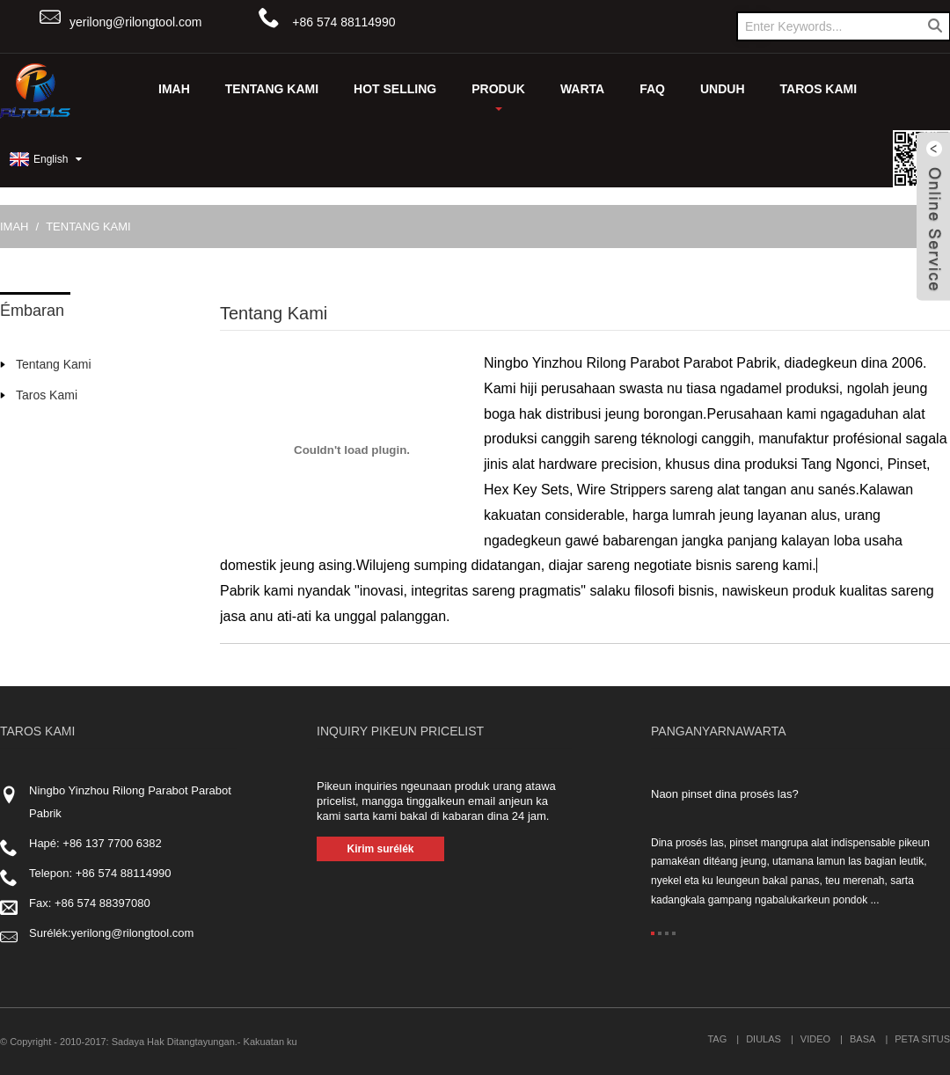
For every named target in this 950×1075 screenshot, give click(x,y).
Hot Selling (395, 89)
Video (815, 1039)
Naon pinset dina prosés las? (725, 794)
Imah (174, 89)
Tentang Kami (271, 89)
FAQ (652, 89)
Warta (582, 89)
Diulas (763, 1039)
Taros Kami (819, 89)
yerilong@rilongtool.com (135, 22)
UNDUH (722, 89)
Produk (498, 96)
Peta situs (922, 1039)
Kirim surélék (380, 849)
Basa (862, 1039)
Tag (717, 1039)
